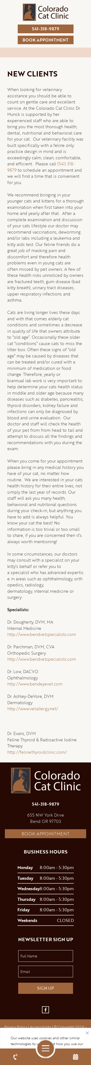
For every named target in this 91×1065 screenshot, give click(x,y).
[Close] (87, 1031)
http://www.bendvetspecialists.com (41, 634)
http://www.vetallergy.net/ (32, 709)
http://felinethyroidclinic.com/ (37, 752)
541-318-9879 (45, 29)
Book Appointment (45, 833)
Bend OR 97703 (45, 821)
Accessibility (40, 1027)
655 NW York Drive (45, 815)
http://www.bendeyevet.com (35, 684)
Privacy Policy (15, 1027)
